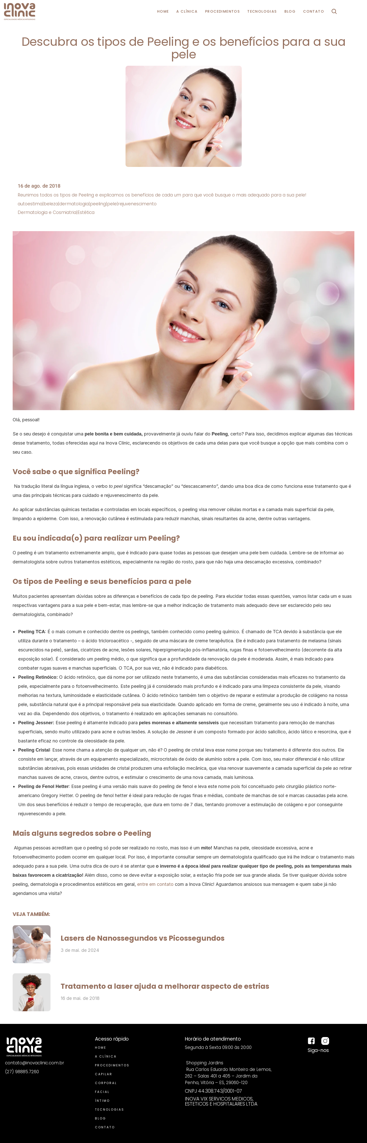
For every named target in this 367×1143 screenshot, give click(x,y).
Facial (102, 1092)
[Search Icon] (334, 11)
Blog (100, 1118)
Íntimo (102, 1100)
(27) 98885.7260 (22, 1072)
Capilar (103, 1074)
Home (100, 1047)
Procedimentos (112, 1065)
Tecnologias (109, 1109)
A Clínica (106, 1056)
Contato (105, 1127)
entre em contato (155, 884)
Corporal (106, 1083)
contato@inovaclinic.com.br (34, 1063)
